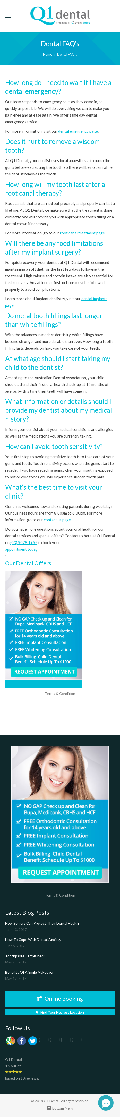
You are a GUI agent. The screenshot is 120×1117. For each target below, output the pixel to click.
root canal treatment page (82, 233)
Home (47, 54)
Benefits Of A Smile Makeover (29, 972)
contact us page (57, 519)
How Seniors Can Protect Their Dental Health (42, 923)
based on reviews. (22, 1078)
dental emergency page (78, 131)
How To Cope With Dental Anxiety (33, 939)
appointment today (21, 549)
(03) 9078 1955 (23, 542)
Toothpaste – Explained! (25, 956)
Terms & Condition (60, 693)
